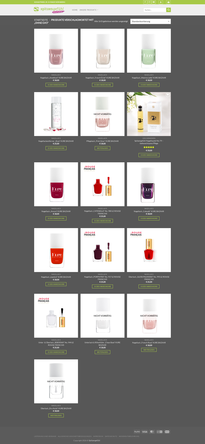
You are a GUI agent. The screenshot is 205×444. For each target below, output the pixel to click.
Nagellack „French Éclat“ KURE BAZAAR (102, 78)
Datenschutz (111, 436)
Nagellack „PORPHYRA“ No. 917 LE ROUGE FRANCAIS (102, 278)
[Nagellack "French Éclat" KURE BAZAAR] (102, 51)
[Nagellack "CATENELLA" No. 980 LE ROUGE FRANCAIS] (102, 184)
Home (75, 10)
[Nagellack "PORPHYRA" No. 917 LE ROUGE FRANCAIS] (102, 250)
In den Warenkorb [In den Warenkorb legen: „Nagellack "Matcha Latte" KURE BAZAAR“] (149, 85)
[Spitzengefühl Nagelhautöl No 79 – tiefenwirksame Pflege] (149, 114)
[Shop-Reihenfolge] (150, 21)
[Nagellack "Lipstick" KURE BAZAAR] (56, 250)
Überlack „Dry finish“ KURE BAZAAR (56, 408)
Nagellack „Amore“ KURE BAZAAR (56, 211)
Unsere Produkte (88, 10)
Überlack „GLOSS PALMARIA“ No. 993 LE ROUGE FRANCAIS (149, 278)
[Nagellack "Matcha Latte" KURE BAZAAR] (149, 51)
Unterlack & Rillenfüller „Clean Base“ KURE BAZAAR (102, 343)
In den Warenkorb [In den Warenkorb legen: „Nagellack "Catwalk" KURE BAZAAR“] (149, 218)
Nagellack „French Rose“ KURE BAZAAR (149, 342)
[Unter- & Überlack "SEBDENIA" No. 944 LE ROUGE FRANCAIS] (56, 316)
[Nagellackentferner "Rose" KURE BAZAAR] (56, 114)
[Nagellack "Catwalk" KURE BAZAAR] (149, 184)
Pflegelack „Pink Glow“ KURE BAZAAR (102, 141)
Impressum (98, 436)
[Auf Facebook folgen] (145, 2)
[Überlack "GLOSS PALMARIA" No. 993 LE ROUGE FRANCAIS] (149, 250)
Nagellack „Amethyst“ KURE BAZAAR (56, 78)
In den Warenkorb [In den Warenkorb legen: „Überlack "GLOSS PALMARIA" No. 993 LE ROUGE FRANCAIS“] (149, 286)
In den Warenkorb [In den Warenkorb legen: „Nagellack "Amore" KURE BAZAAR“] (56, 218)
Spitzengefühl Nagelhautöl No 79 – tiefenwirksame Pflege (149, 142)
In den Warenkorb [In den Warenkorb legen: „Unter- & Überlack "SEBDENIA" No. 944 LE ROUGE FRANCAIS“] (56, 352)
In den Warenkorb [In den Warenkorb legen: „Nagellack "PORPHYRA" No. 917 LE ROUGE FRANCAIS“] (102, 286)
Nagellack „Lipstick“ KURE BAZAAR (56, 277)
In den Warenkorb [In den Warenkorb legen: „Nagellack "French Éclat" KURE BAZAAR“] (102, 85)
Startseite (41, 19)
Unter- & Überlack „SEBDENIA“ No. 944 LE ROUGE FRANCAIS (56, 343)
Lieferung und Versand (45, 436)
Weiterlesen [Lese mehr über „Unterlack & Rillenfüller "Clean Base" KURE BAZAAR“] (102, 352)
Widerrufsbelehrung (129, 436)
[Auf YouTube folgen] (154, 2)
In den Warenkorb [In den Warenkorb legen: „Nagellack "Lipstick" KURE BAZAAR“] (56, 284)
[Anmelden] (161, 2)
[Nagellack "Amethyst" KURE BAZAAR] (56, 51)
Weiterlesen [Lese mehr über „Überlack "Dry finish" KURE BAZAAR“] (56, 415)
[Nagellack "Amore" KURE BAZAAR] (56, 184)
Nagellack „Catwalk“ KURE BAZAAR (149, 211)
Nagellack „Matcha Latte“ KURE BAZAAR (149, 78)
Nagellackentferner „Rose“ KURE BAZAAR (56, 141)
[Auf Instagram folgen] (149, 2)
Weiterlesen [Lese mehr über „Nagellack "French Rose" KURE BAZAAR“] (149, 350)
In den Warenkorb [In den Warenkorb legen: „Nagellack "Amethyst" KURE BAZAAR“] (56, 85)
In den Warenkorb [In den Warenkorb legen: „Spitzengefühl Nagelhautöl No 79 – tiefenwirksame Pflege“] (149, 155)
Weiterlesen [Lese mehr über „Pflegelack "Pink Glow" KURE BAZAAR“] (102, 148)
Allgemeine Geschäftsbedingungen (75, 436)
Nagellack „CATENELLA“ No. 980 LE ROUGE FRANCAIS (102, 212)
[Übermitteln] (168, 10)
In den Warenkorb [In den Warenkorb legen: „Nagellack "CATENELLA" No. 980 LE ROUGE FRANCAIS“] (102, 221)
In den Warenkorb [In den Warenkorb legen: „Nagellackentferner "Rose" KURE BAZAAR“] (56, 148)
